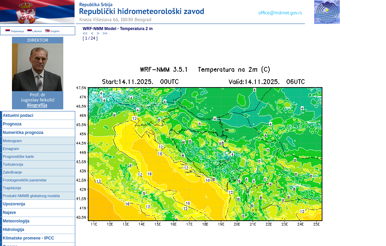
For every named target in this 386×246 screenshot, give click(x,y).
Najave (9, 212)
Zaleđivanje (12, 172)
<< (85, 33)
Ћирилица (14, 31)
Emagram (11, 149)
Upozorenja (14, 204)
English (52, 31)
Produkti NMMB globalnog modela (31, 196)
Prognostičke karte (18, 156)
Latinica (34, 31)
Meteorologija (16, 221)
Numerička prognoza (23, 132)
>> (105, 33)
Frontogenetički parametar (24, 180)
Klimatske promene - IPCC (28, 238)
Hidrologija (13, 229)
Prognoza (12, 124)
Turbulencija (13, 164)
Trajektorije (12, 188)
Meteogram (12, 141)
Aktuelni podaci (18, 115)
